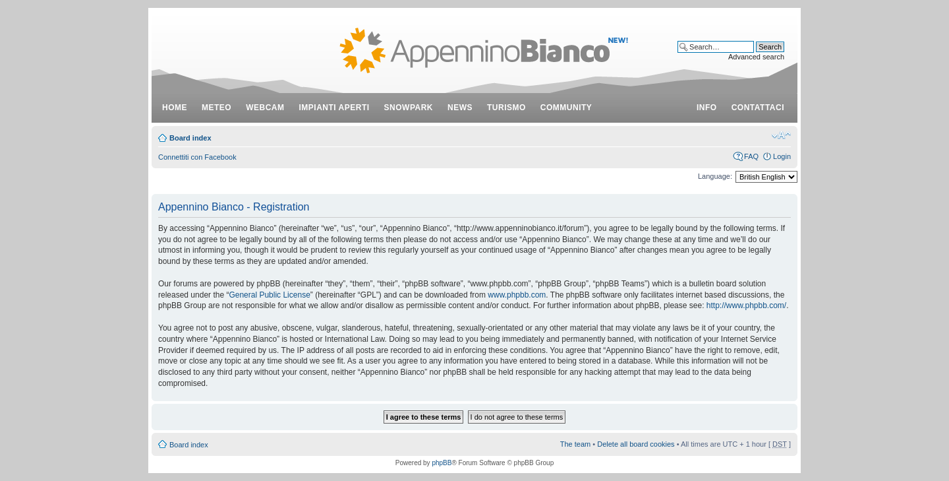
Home (174, 107)
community (566, 107)
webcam (265, 107)
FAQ (751, 156)
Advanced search (756, 57)
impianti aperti (334, 107)
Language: (715, 176)
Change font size (781, 135)
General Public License (269, 295)
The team (575, 444)
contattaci (758, 107)
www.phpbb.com (517, 295)
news (460, 107)
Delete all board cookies (635, 444)
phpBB (441, 462)
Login (782, 156)
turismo (506, 107)
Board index (190, 138)
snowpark (408, 107)
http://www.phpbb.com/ (746, 305)
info (707, 107)
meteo (216, 107)
